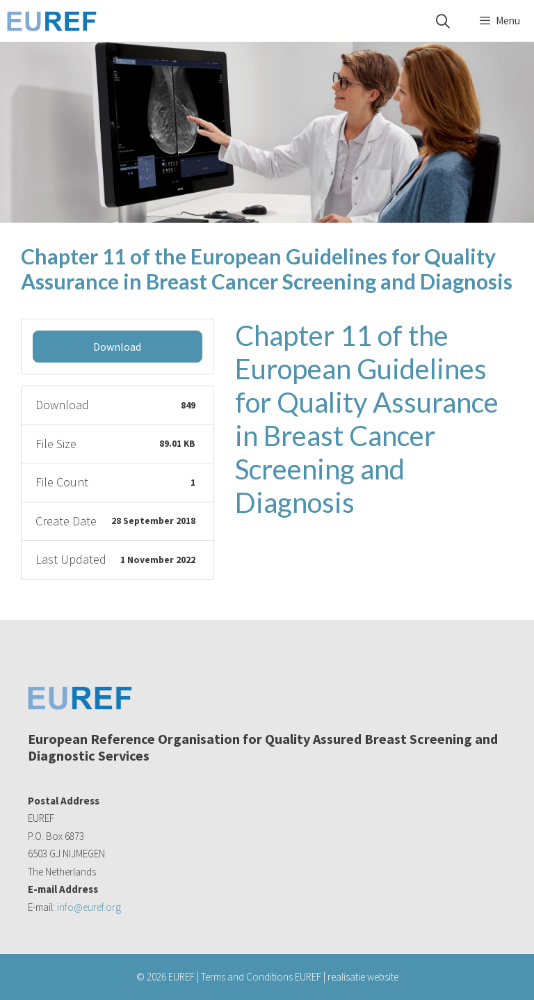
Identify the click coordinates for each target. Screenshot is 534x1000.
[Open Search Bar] (442, 21)
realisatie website (362, 976)
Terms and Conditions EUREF (261, 976)
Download (117, 347)
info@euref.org (89, 907)
